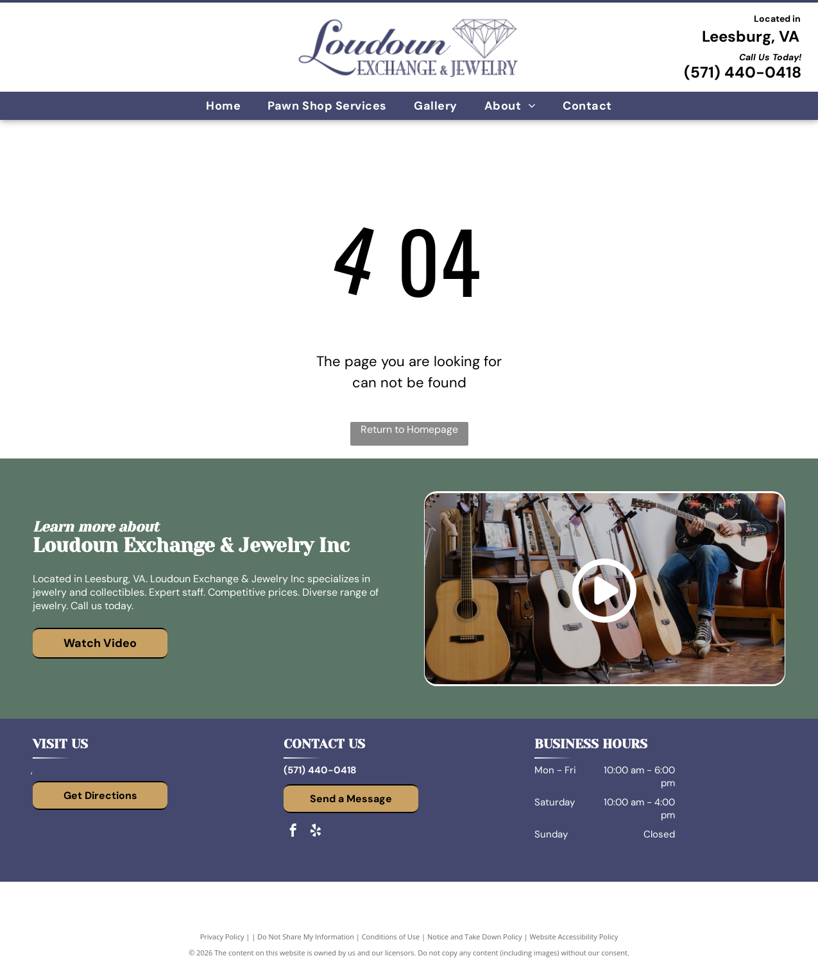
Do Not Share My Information (305, 936)
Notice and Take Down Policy (474, 936)
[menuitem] (223, 106)
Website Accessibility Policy (573, 936)
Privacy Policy (222, 936)
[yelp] (315, 832)
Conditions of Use (391, 936)
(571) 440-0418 (742, 72)
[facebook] (293, 832)
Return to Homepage (409, 429)
